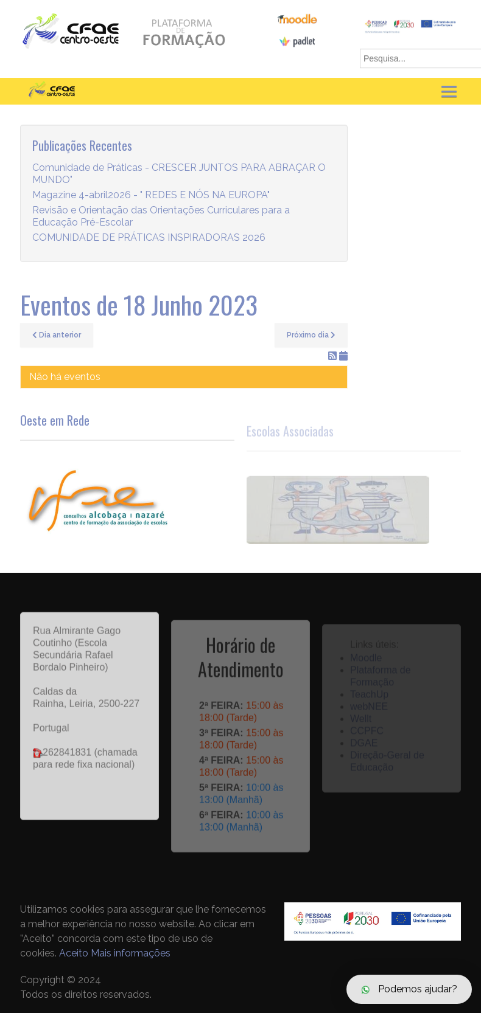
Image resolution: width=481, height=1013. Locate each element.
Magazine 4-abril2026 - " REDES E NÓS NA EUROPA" (151, 195)
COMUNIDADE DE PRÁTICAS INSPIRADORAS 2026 (148, 238)
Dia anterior (56, 335)
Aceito (73, 953)
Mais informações (130, 953)
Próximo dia (311, 335)
